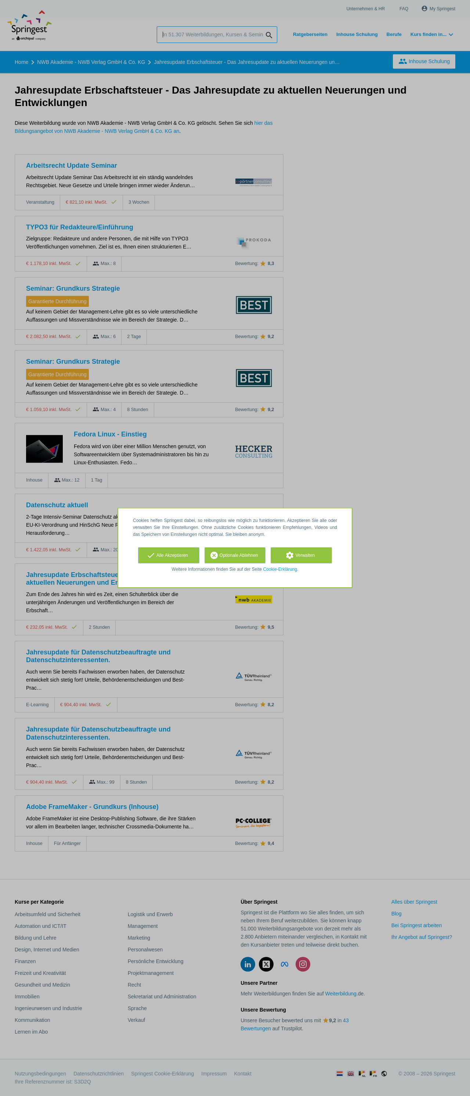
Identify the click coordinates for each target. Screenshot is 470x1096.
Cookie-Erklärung (280, 569)
